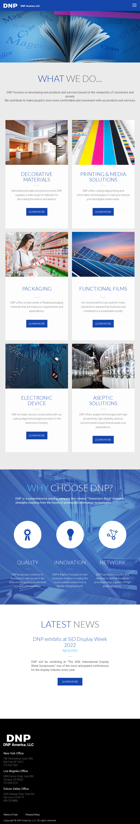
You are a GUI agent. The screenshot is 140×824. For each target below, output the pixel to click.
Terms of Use (10, 814)
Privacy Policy (33, 814)
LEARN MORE (37, 211)
